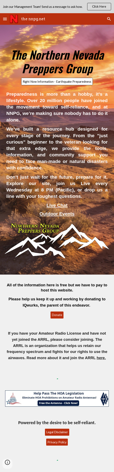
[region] (57, 6)
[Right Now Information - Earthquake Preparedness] (57, 81)
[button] (5, 19)
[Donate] (57, 315)
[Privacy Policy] (57, 442)
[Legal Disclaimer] (57, 432)
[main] (57, 59)
